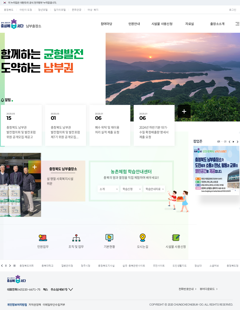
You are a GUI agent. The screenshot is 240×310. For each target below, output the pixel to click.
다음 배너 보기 (9, 265)
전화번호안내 (186, 289)
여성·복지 (93, 10)
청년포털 (43, 10)
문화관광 (76, 10)
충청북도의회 (27, 265)
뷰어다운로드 (207, 289)
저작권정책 (35, 304)
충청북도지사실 (107, 265)
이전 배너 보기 (2, 265)
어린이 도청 (26, 10)
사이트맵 (237, 24)
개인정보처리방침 (17, 304)
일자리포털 (60, 10)
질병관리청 (68, 265)
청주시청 (86, 265)
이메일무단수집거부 (54, 304)
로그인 (232, 10)
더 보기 (14, 265)
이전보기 (229, 141)
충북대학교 (48, 265)
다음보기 (237, 141)
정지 (5, 265)
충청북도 (8, 10)
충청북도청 (233, 265)
